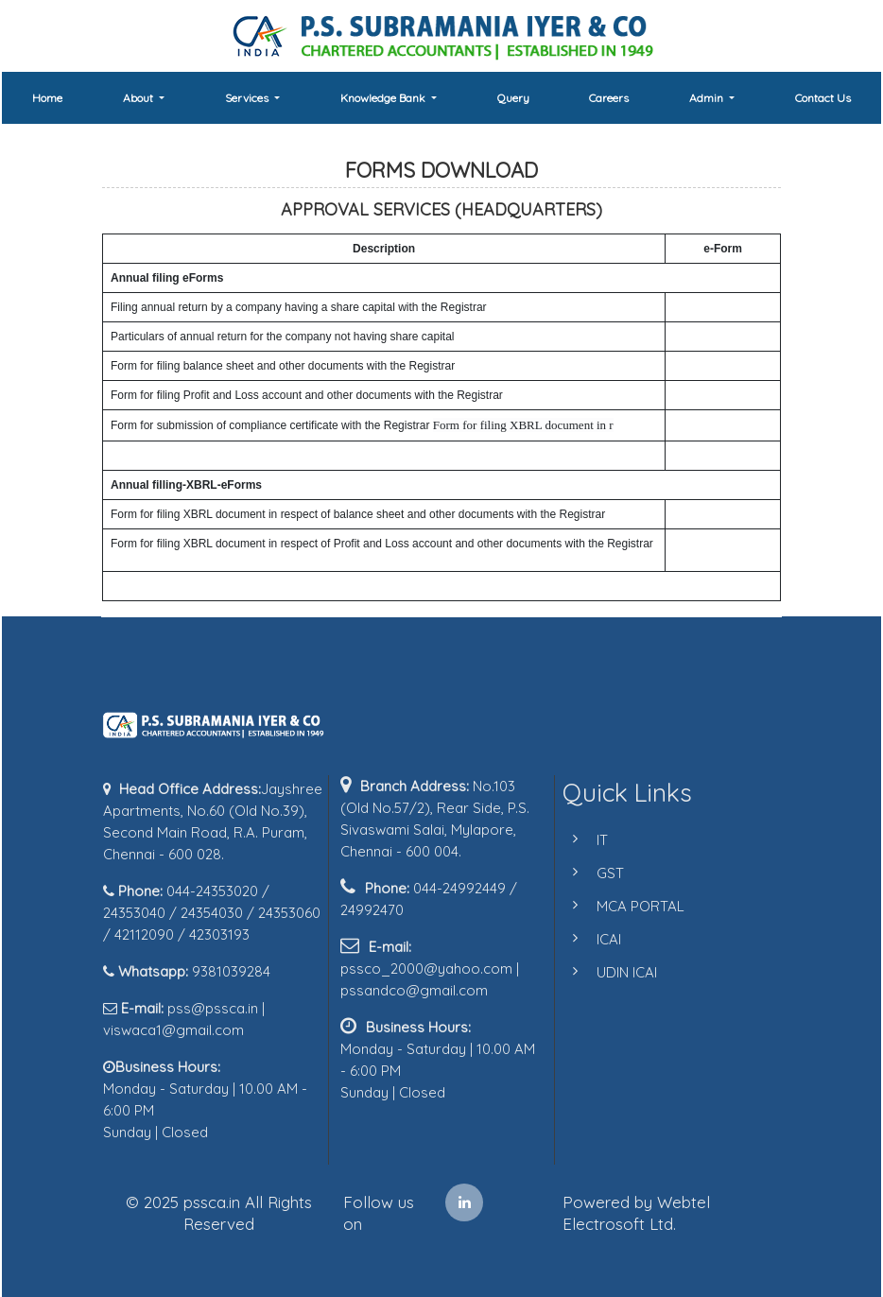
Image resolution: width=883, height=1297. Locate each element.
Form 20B (699, 307)
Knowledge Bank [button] (384, 98)
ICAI (589, 939)
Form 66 (695, 424)
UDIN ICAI (607, 972)
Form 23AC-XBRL (721, 514)
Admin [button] (707, 98)
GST (590, 873)
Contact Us (823, 98)
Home (47, 98)
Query (513, 98)
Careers (609, 98)
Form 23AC (703, 365)
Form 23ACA (707, 395)
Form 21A (699, 336)
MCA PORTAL (621, 906)
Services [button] (248, 98)
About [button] (139, 98)
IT (582, 840)
